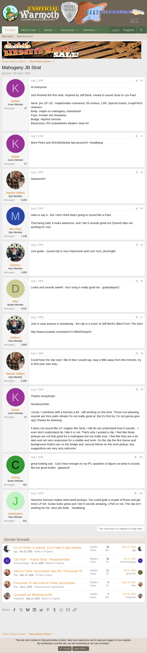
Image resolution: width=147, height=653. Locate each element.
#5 (141, 245)
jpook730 (131, 573)
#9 (141, 389)
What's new (28, 30)
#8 (141, 353)
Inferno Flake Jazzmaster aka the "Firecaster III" (48, 571)
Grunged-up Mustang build (33, 595)
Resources (68, 30)
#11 (141, 493)
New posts (8, 36)
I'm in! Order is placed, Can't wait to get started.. (48, 547)
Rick (16, 575)
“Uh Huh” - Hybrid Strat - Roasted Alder (42, 559)
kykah (8, 73)
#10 (141, 457)
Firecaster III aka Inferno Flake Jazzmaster (44, 583)
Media (48, 30)
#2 (141, 136)
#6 (141, 281)
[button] (39, 30)
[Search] (141, 30)
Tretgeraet (19, 598)
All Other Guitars (43, 575)
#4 (141, 208)
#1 (141, 80)
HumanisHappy (21, 563)
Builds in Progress (43, 551)
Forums (10, 30)
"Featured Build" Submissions (49, 587)
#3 (141, 172)
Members (89, 30)
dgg (15, 551)
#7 (141, 317)
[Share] (136, 80)
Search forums (25, 36)
